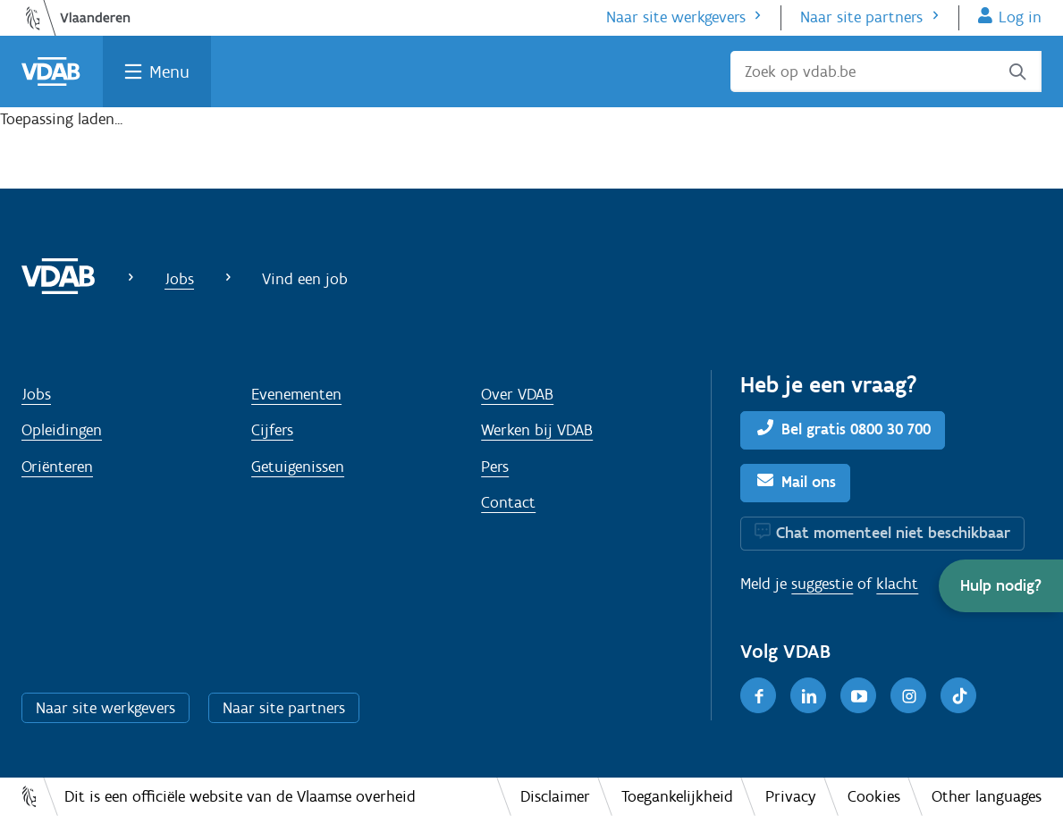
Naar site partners (861, 17)
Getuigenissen (297, 466)
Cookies (874, 796)
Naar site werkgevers (676, 17)
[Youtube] (858, 695)
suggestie (822, 583)
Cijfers (272, 430)
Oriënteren (57, 466)
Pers (495, 466)
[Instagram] (908, 695)
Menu (169, 71)
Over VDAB (517, 394)
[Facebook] (758, 695)
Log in (1020, 17)
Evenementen (296, 394)
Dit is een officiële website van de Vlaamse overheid (240, 796)
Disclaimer (555, 796)
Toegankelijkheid (677, 796)
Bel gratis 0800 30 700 (856, 429)
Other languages (987, 796)
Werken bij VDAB (537, 430)
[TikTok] (958, 695)
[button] (1001, 585)
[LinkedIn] (808, 695)
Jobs (179, 279)
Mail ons (808, 482)
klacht (897, 583)
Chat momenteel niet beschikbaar (893, 533)
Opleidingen (61, 430)
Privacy (790, 796)
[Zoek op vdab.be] (886, 71)
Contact (508, 502)
